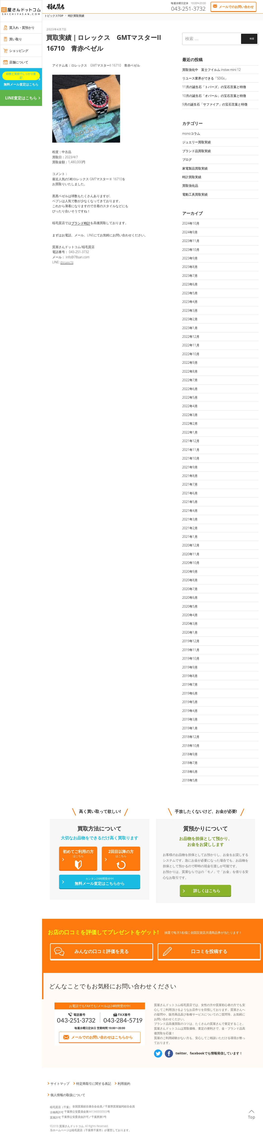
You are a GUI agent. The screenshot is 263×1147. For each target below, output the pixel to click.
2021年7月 (190, 484)
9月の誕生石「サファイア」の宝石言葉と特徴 (214, 104)
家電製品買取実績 (195, 168)
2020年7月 (190, 589)
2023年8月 (190, 267)
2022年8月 (190, 371)
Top (252, 1117)
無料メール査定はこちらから (99, 881)
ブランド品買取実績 (196, 151)
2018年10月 (190, 745)
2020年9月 (190, 571)
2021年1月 (190, 536)
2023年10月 (190, 249)
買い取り (15, 39)
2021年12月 (190, 441)
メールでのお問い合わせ (236, 7)
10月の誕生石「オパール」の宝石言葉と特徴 (214, 95)
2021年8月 (190, 476)
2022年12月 (190, 336)
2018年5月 (190, 780)
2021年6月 (190, 493)
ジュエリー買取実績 (196, 142)
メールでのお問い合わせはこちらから (102, 1037)
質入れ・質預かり (22, 27)
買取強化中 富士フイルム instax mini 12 (211, 69)
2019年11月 (190, 650)
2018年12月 (190, 737)
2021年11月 (190, 450)
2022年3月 (190, 415)
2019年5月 (190, 702)
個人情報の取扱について (67, 1095)
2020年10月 (190, 562)
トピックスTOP (53, 16)
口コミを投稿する (209, 951)
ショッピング (18, 50)
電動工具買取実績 (195, 194)
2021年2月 (190, 528)
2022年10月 (190, 354)
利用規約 (124, 1083)
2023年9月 (190, 258)
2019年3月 (190, 719)
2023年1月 (190, 328)
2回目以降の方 (121, 859)
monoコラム (191, 133)
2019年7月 (190, 684)
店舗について (18, 62)
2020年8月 (190, 580)
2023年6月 (190, 284)
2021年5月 (190, 502)
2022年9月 (190, 362)
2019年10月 (190, 658)
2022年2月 (190, 423)
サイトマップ (59, 1083)
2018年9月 (190, 754)
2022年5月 (190, 397)
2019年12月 (190, 641)
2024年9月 (190, 232)
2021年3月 (190, 519)
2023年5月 (190, 293)
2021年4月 (190, 510)
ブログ (187, 159)
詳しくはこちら (206, 890)
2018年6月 (190, 771)
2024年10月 (190, 223)
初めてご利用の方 (78, 859)
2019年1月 (190, 728)
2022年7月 (190, 380)
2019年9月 (190, 667)
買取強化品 (190, 185)
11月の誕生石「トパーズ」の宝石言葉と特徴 (214, 87)
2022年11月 (190, 345)
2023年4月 (190, 301)
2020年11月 (190, 554)
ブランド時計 (80, 223)
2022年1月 (190, 432)
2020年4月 (190, 615)
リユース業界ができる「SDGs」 (205, 78)
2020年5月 (190, 606)
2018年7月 (190, 763)
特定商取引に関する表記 (93, 1083)
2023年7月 (190, 275)
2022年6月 (190, 389)
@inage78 (66, 262)
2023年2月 (190, 319)
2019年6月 (190, 693)
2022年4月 (190, 406)
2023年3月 (190, 310)
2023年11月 (190, 241)
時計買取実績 (76, 16)
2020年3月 (190, 623)
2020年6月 (190, 597)
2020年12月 (190, 545)
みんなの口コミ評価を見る (101, 951)
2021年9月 (190, 467)
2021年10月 (190, 458)
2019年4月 (190, 711)
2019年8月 (190, 676)
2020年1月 (190, 632)
